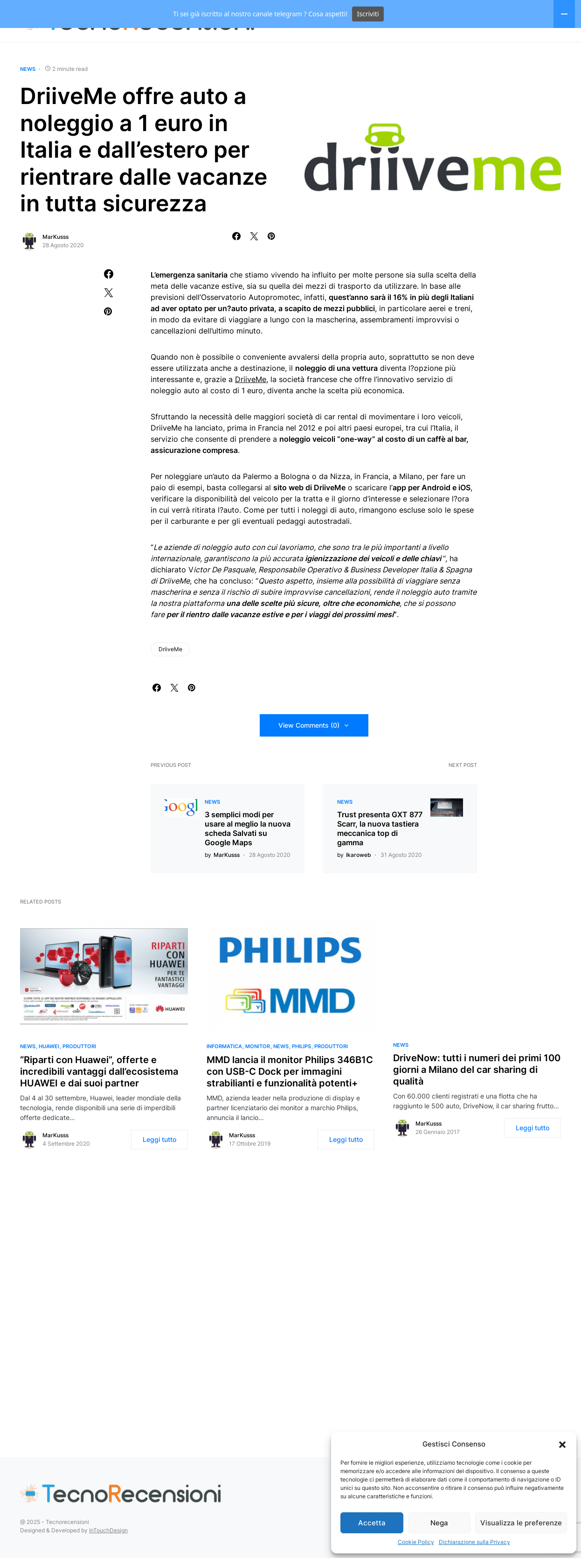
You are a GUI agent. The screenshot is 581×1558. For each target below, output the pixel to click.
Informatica (224, 1074)
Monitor (257, 1074)
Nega (439, 1522)
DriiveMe (250, 407)
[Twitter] (559, 49)
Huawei (49, 1074)
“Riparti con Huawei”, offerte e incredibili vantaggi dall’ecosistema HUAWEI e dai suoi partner (99, 1099)
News (27, 97)
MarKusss (55, 264)
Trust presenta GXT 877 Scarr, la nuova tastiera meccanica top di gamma (379, 856)
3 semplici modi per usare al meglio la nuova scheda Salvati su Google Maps (247, 856)
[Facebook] (546, 49)
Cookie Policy (416, 1541)
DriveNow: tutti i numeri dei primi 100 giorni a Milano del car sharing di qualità (476, 1097)
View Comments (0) (308, 753)
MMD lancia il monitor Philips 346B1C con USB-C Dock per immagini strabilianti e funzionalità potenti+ (290, 1099)
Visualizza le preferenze (521, 1522)
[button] (562, 1444)
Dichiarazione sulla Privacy (474, 1541)
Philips (301, 1074)
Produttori (79, 1074)
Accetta (372, 1522)
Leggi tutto (159, 1167)
